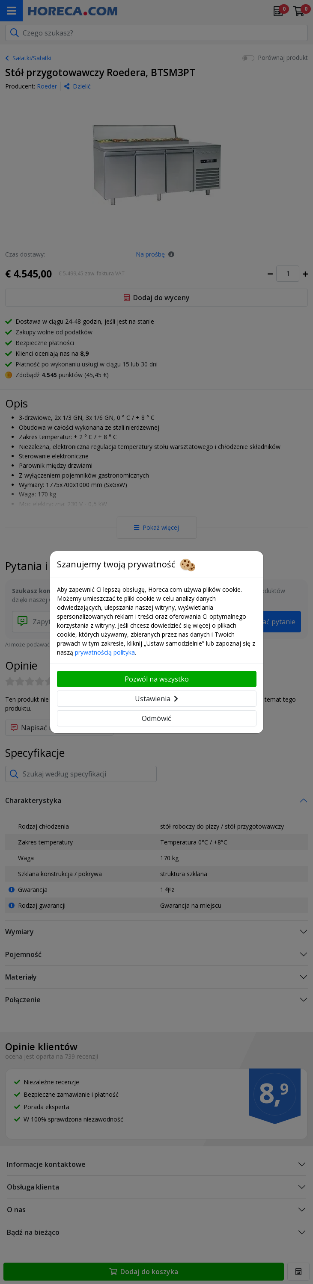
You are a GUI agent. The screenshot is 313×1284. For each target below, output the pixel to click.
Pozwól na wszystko (157, 679)
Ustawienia (156, 698)
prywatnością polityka (105, 652)
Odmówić (156, 718)
